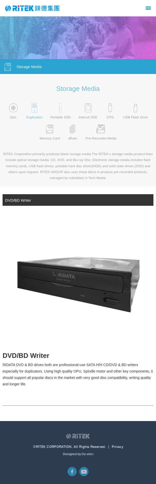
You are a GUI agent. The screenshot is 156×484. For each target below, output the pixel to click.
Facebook (72, 473)
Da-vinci (87, 455)
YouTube (84, 473)
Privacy (117, 448)
